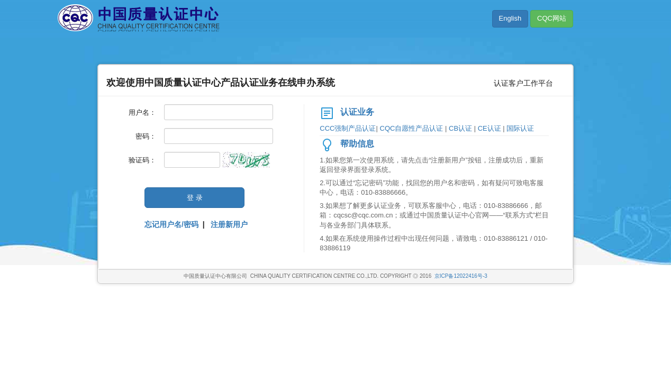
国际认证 (520, 128)
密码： (145, 136)
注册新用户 (229, 224)
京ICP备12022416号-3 (460, 276)
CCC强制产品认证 (348, 128)
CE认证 (490, 128)
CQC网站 (551, 18)
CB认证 (461, 128)
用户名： (142, 112)
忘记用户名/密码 (171, 224)
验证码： (142, 160)
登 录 (195, 198)
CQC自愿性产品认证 (413, 128)
